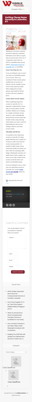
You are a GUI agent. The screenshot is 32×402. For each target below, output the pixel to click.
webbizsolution (21, 395)
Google (7, 205)
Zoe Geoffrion (14, 30)
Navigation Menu (17, 9)
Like (7, 183)
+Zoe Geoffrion (8, 369)
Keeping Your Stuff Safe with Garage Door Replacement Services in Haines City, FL (16, 339)
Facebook (10, 205)
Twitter (13, 205)
